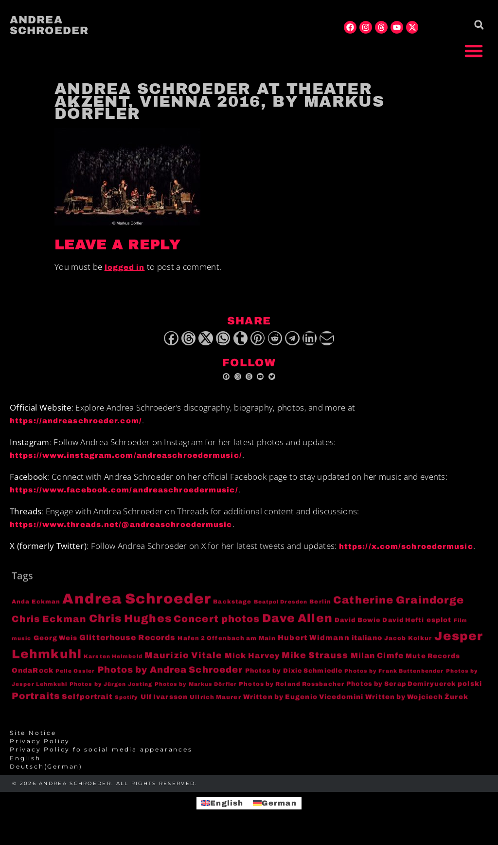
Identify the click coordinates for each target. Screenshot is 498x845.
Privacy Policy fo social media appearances (101, 754)
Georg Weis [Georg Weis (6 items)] (55, 643)
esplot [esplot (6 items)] (439, 624)
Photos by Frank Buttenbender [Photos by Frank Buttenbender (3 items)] (394, 675)
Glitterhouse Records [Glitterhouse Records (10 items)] (127, 642)
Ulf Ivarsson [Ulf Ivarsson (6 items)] (164, 701)
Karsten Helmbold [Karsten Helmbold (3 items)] (113, 661)
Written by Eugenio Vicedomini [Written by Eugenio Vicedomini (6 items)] (303, 701)
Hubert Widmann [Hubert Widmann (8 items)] (313, 643)
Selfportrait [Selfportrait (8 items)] (87, 701)
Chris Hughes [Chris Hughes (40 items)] (130, 623)
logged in (125, 267)
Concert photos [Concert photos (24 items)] (217, 624)
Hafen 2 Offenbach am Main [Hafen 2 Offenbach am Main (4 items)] (227, 643)
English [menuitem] (226, 803)
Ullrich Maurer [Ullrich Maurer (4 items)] (215, 702)
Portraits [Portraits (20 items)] (36, 701)
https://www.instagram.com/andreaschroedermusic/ (126, 460)
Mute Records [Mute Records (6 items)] (433, 661)
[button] (473, 50)
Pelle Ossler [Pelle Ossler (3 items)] (75, 675)
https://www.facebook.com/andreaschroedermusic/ (124, 495)
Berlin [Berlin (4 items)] (320, 606)
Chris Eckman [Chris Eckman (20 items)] (49, 624)
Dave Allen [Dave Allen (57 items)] (297, 623)
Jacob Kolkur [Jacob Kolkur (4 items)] (408, 643)
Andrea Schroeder (49, 25)
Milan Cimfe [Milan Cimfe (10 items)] (377, 661)
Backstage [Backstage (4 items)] (232, 606)
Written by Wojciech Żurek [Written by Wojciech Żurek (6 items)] (416, 701)
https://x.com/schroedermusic (406, 552)
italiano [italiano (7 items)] (367, 643)
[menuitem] (249, 763)
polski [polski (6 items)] (470, 689)
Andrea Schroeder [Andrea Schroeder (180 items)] (136, 603)
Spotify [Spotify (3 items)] (127, 702)
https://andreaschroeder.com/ (76, 426)
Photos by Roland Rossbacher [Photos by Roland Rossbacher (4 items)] (291, 689)
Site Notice (33, 737)
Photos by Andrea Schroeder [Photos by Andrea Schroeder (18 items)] (170, 674)
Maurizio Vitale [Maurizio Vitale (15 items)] (183, 660)
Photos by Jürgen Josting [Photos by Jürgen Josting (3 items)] (111, 689)
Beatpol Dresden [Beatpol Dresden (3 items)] (281, 606)
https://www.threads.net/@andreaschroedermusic (121, 529)
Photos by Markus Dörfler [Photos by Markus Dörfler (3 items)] (196, 689)
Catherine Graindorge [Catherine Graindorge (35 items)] (398, 605)
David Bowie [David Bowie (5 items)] (357, 624)
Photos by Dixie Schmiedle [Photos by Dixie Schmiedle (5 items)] (294, 675)
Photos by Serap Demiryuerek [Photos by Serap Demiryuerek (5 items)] (401, 689)
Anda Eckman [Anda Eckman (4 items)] (36, 606)
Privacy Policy (40, 746)
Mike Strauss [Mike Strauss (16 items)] (315, 660)
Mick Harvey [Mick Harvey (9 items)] (252, 661)
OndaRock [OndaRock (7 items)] (32, 675)
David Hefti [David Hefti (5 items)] (403, 624)
